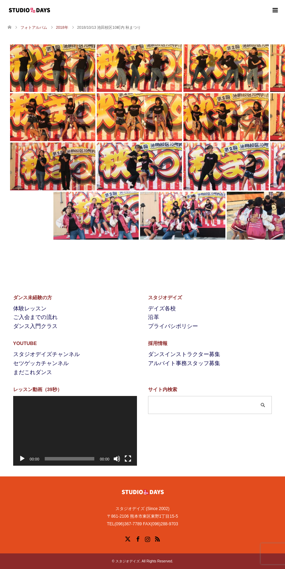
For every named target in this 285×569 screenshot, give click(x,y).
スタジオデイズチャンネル (46, 354)
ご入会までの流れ (35, 317)
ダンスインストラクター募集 (184, 354)
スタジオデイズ (127, 561)
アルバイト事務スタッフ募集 (184, 363)
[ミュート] (116, 458)
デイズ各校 (162, 308)
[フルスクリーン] (127, 458)
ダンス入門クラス (35, 326)
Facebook (137, 538)
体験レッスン (29, 308)
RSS (157, 538)
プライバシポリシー (173, 326)
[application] (75, 431)
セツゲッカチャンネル (41, 363)
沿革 (153, 317)
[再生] (22, 458)
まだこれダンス (32, 372)
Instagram (147, 538)
